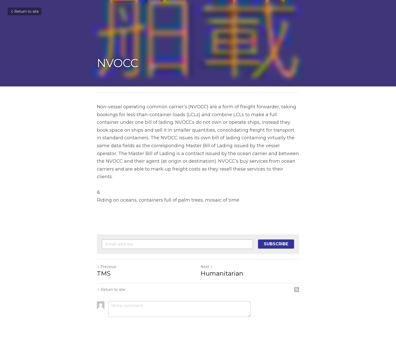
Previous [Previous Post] (106, 266)
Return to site (24, 11)
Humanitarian (222, 273)
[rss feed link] (296, 289)
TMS (104, 273)
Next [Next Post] (207, 266)
